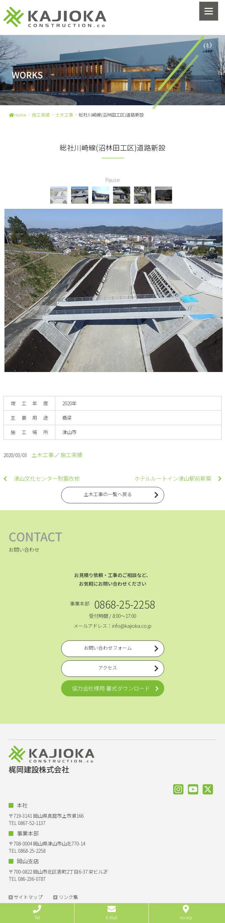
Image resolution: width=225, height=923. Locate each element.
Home (17, 114)
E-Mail (111, 913)
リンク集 (68, 897)
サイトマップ (28, 897)
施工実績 (41, 114)
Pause (112, 180)
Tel (37, 913)
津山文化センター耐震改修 (41, 478)
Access (186, 913)
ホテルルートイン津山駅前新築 (178, 478)
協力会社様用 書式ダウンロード (111, 688)
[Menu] (208, 11)
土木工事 (64, 114)
